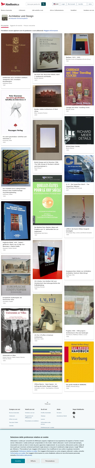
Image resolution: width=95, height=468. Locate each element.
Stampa (43, 416)
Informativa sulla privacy (45, 423)
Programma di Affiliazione (29, 416)
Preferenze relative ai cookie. (28, 451)
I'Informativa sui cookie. (18, 453)
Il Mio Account (13, 419)
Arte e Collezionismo (57, 10)
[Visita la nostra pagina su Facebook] (74, 413)
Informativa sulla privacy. (24, 455)
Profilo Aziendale (46, 412)
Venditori (73, 10)
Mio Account (71, 4)
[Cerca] (43, 4)
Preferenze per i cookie (47, 427)
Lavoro (43, 419)
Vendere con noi (89, 10)
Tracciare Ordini (13, 422)
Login (63, 4)
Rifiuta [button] (33, 461)
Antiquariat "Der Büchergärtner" (19, 18)
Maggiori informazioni (51, 30)
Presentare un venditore (32, 421)
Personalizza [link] (49, 461)
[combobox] (33, 4)
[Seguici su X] (74, 417)
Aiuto (90, 4)
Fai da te (59, 412)
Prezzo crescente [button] (29, 25)
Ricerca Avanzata (6, 10)
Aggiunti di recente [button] (16, 25)
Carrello (11, 425)
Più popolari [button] (5, 25)
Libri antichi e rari (37, 10)
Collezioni (22, 10)
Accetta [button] (18, 461)
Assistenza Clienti (62, 416)
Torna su (47, 404)
